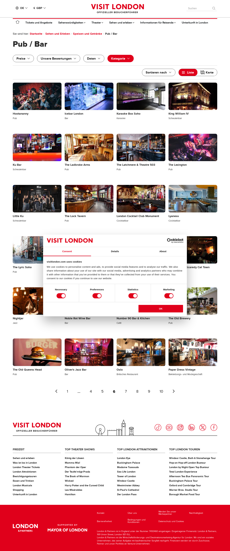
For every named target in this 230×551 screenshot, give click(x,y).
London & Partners (25, 528)
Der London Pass (127, 494)
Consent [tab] (67, 251)
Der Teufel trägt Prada (77, 471)
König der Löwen (74, 458)
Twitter (202, 427)
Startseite (36, 34)
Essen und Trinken (23, 481)
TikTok (158, 427)
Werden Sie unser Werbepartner (167, 512)
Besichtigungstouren (25, 476)
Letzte (56, 391)
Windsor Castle (126, 481)
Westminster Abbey (128, 485)
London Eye (123, 458)
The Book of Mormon (77, 476)
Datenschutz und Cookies (171, 521)
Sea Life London (126, 471)
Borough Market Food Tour (184, 494)
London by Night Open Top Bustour (189, 467)
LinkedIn (191, 427)
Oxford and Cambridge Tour (185, 485)
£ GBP (40, 8)
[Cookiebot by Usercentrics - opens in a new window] (169, 240)
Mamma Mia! (72, 463)
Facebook (214, 427)
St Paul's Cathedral (128, 490)
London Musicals (22, 485)
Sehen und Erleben (57, 34)
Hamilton (70, 494)
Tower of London (126, 476)
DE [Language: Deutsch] (24, 8)
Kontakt (100, 513)
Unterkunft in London (25, 494)
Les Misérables (73, 490)
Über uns (132, 513)
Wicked (69, 481)
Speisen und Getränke (87, 34)
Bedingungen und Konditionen (137, 521)
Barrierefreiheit (104, 521)
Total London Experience (183, 471)
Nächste (174, 391)
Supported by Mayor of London (67, 528)
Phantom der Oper (75, 467)
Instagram (180, 427)
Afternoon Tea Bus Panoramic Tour (189, 476)
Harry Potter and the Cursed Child (84, 485)
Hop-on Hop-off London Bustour (187, 463)
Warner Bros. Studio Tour (183, 490)
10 (161, 391)
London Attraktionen (24, 471)
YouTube (169, 427)
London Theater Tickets (26, 467)
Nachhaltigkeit (196, 513)
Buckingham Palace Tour (183, 481)
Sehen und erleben (23, 458)
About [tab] (162, 251)
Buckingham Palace (128, 463)
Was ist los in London (25, 463)
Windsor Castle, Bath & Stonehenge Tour (192, 458)
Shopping (18, 490)
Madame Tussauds (128, 467)
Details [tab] (115, 251)
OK (161, 308)
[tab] (188, 72)
